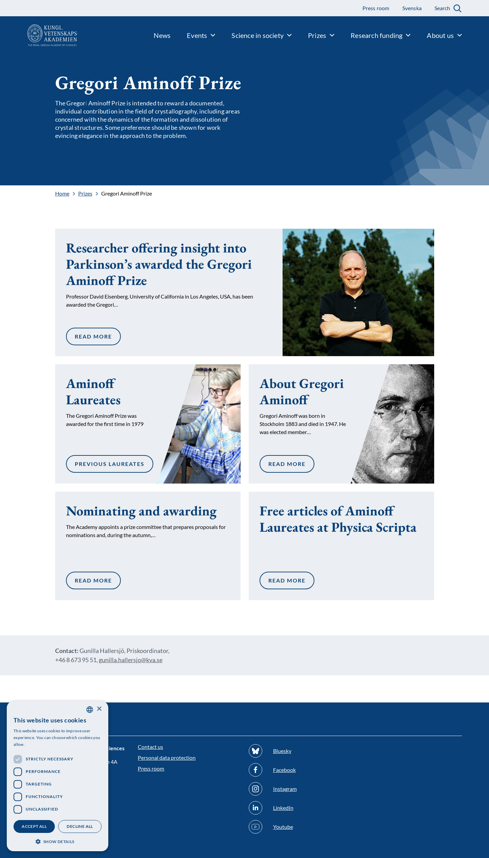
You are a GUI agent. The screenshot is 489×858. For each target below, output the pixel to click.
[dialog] (57, 776)
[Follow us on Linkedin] (300, 808)
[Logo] (39, 35)
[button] (58, 840)
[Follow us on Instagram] (300, 789)
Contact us (150, 746)
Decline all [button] (80, 826)
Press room (151, 768)
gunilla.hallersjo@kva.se (130, 659)
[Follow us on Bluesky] (300, 751)
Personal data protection (167, 757)
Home (62, 193)
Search (442, 8)
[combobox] (89, 709)
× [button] (99, 709)
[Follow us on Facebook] (300, 770)
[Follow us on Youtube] (300, 827)
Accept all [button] (34, 826)
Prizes (85, 193)
